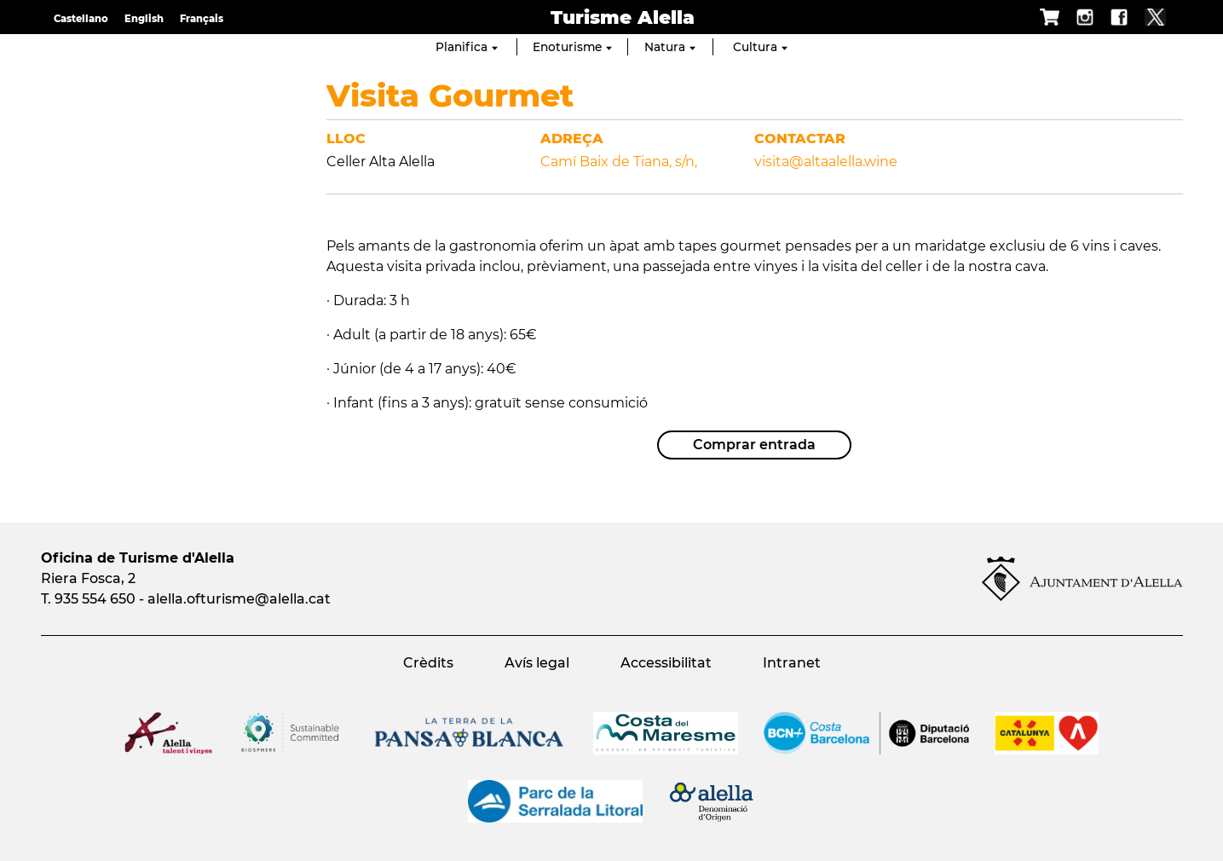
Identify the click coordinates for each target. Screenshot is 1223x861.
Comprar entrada (754, 444)
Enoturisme (572, 47)
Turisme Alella (623, 17)
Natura (669, 47)
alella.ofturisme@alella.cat (239, 599)
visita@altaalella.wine (825, 161)
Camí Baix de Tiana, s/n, (618, 161)
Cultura (760, 47)
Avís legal (537, 663)
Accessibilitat (666, 663)
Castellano (81, 19)
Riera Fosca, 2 (88, 578)
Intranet (792, 663)
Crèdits (428, 663)
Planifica (467, 47)
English (144, 19)
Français (201, 19)
